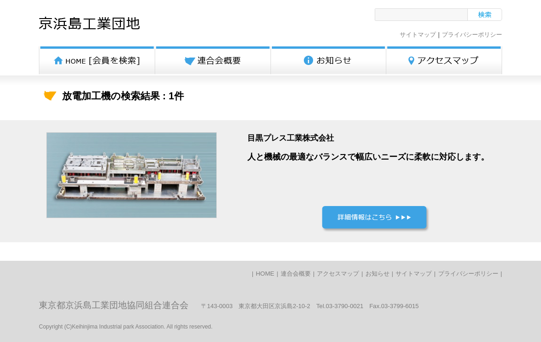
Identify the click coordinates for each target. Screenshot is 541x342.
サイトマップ (418, 34)
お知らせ (377, 273)
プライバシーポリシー (472, 34)
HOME (265, 273)
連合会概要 (296, 273)
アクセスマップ (338, 273)
